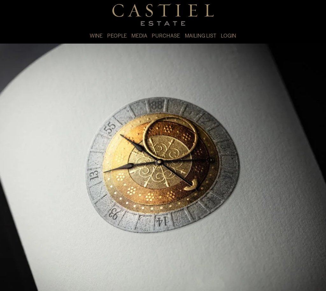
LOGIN (228, 35)
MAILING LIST (200, 35)
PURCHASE (166, 35)
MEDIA (139, 35)
